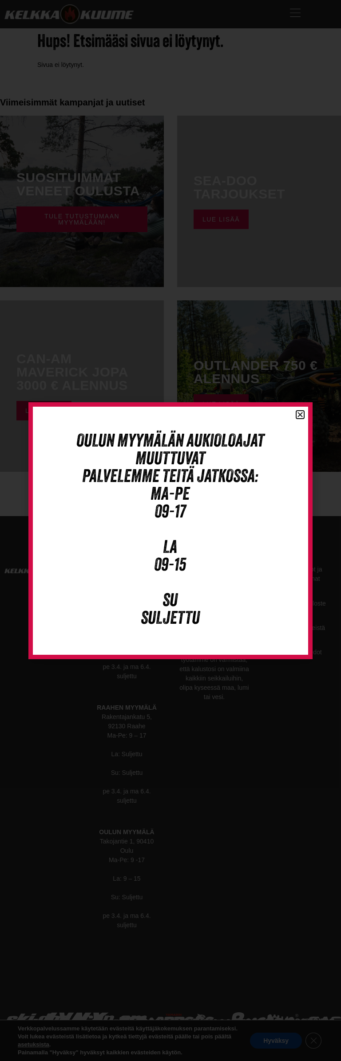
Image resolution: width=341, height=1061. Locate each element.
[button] (300, 414)
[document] (170, 530)
